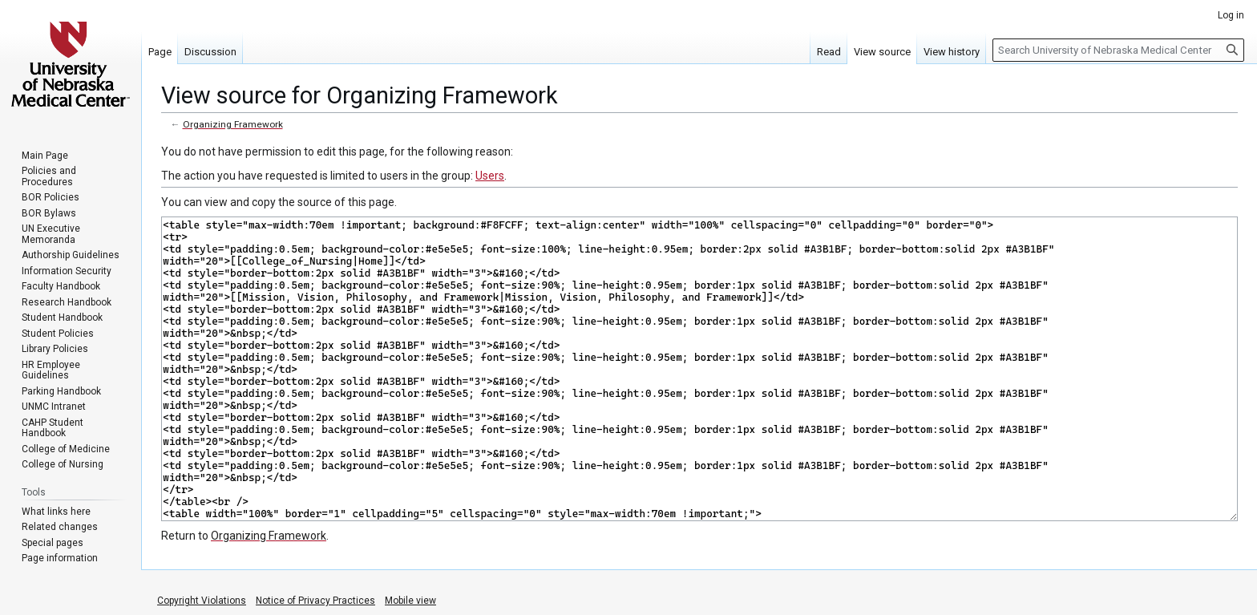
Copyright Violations (201, 600)
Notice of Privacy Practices (315, 600)
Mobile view (410, 600)
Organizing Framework (233, 124)
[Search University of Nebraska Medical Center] (1118, 50)
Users (489, 175)
